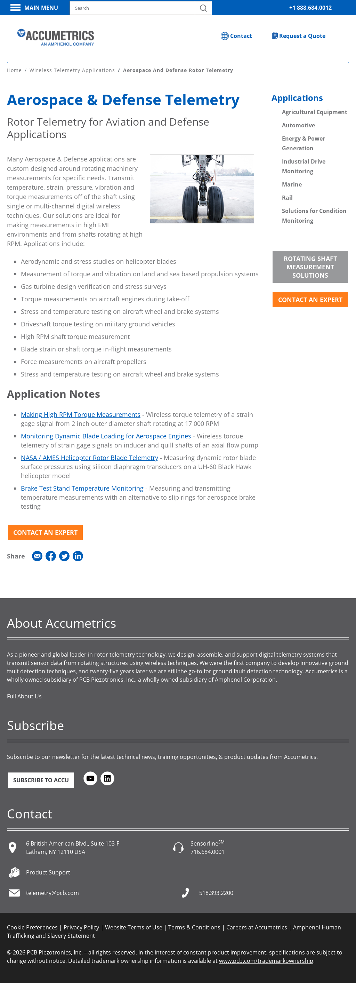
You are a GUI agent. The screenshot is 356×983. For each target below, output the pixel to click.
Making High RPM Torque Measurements (80, 413)
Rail (287, 196)
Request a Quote (302, 36)
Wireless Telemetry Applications (72, 69)
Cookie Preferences (32, 926)
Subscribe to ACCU (41, 779)
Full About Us (24, 695)
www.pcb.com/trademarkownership (266, 960)
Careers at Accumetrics (256, 926)
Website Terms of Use (133, 926)
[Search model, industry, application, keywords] (141, 8)
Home (14, 69)
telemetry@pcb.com (52, 892)
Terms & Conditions (194, 926)
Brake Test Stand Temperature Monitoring (82, 487)
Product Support (48, 871)
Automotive (298, 124)
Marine (292, 183)
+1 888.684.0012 (310, 7)
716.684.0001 (208, 851)
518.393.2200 (216, 892)
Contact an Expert (45, 531)
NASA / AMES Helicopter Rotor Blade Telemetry (89, 456)
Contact (241, 36)
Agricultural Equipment (314, 111)
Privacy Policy (81, 926)
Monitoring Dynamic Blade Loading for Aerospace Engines (106, 435)
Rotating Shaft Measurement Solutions (310, 265)
